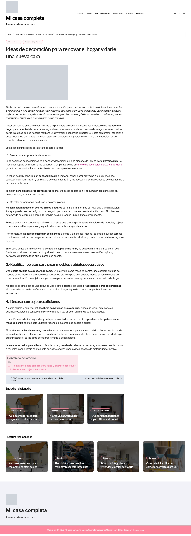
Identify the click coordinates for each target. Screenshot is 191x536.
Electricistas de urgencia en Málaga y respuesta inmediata (71, 466)
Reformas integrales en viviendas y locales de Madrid (116, 466)
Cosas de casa (118, 13)
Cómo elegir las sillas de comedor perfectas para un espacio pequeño (161, 468)
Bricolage (60, 460)
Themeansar (137, 531)
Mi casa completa (25, 18)
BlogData (123, 531)
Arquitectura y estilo (84, 13)
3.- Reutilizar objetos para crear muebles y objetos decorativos (42, 367)
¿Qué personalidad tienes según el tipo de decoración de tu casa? (106, 421)
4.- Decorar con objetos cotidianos (28, 371)
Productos (139, 13)
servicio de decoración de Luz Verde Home (100, 166)
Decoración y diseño (102, 13)
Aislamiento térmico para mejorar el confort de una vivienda (23, 421)
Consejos (129, 13)
